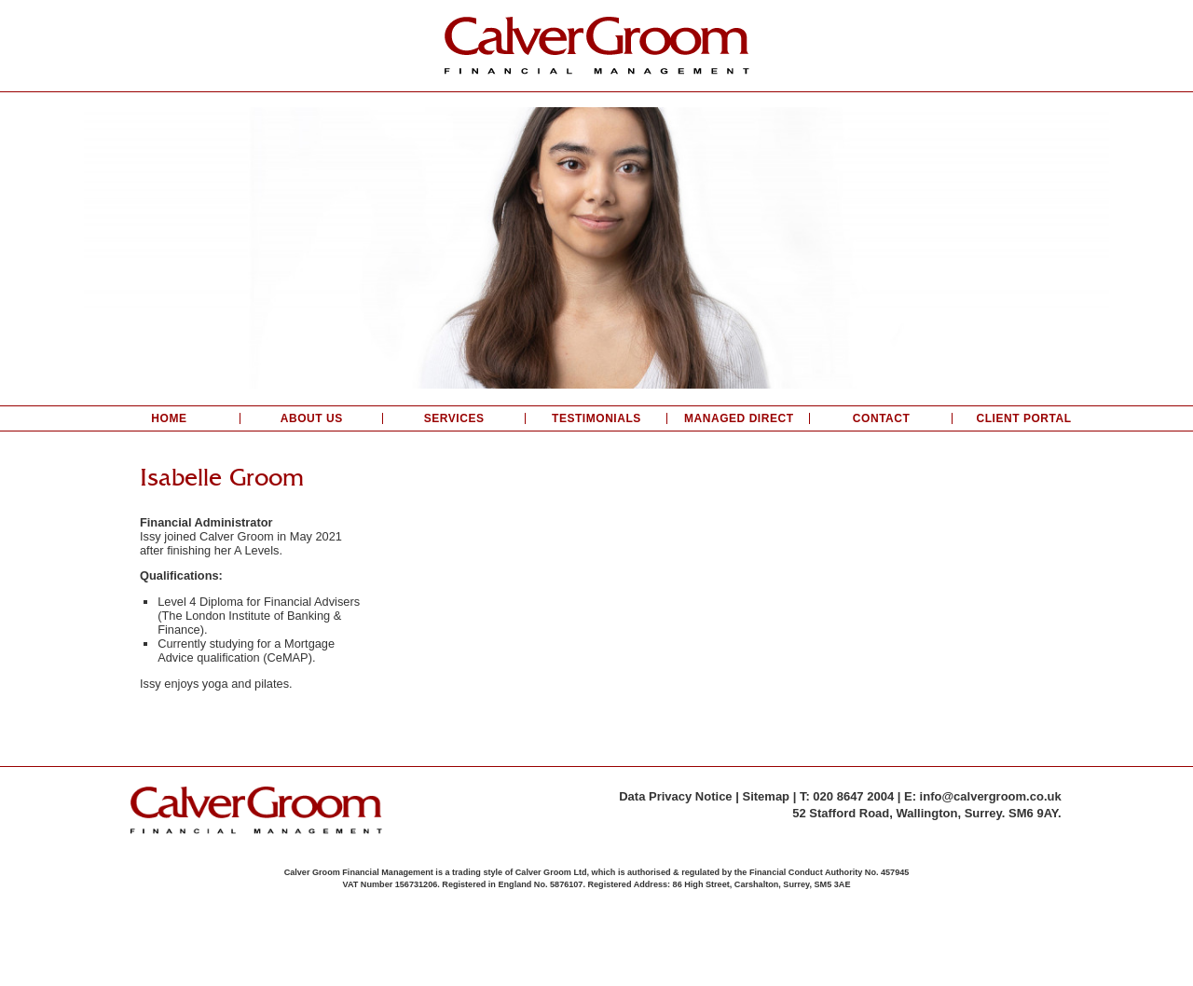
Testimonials (596, 418)
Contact (882, 418)
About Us (312, 418)
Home (168, 418)
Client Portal (1023, 418)
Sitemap (765, 796)
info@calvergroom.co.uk (991, 796)
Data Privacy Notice (675, 796)
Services (454, 418)
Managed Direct (739, 418)
